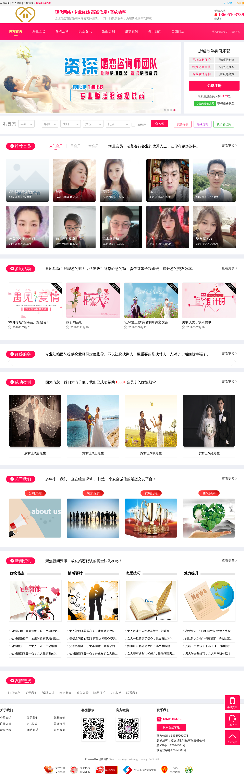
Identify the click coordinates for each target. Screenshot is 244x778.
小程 (199, 191)
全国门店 (177, 31)
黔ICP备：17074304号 (171, 745)
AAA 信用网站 (170, 770)
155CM (167, 243)
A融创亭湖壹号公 (21, 191)
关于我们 (154, 31)
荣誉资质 (59, 723)
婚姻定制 (108, 31)
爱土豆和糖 (111, 238)
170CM (214, 197)
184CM (74, 243)
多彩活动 (62, 31)
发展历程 (5, 729)
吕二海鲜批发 (65, 238)
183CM (120, 243)
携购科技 (103, 759)
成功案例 (131, 31)
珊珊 (59, 191)
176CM (167, 197)
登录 (228, 3)
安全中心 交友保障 (54, 770)
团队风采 (32, 729)
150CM (27, 197)
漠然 (106, 191)
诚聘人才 (48, 693)
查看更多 (230, 145)
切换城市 (218, 31)
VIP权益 (115, 693)
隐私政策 (59, 717)
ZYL (152, 238)
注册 (240, 3)
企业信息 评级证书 (80, 770)
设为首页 (5, 3)
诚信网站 (110, 769)
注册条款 (5, 723)
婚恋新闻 (65, 693)
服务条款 (82, 693)
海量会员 (38, 31)
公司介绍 (5, 717)
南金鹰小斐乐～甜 (22, 238)
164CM (214, 243)
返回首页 (59, 729)
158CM (27, 243)
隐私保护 (99, 693)
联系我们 (132, 693)
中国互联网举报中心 (139, 770)
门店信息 (14, 693)
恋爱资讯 (85, 31)
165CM (74, 197)
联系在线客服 (171, 727)
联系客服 (235, 31)
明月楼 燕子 (204, 238)
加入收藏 (17, 3)
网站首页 (15, 33)
